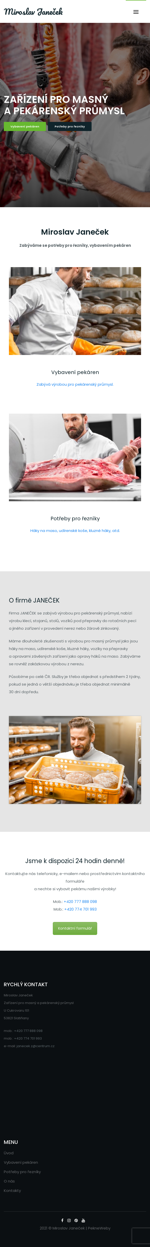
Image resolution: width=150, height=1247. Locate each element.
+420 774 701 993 (80, 909)
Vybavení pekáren (24, 126)
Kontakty (12, 1190)
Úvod (9, 1153)
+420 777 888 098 (80, 901)
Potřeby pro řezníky (70, 126)
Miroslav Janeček (33, 11)
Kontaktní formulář (75, 928)
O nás (9, 1181)
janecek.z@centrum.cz (36, 1046)
